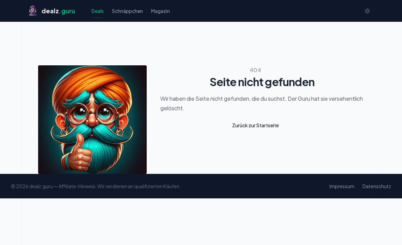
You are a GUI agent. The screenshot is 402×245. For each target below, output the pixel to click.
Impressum (341, 186)
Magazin (160, 11)
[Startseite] (51, 10)
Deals (98, 13)
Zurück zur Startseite (255, 125)
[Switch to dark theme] (367, 11)
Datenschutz (377, 186)
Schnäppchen (127, 11)
